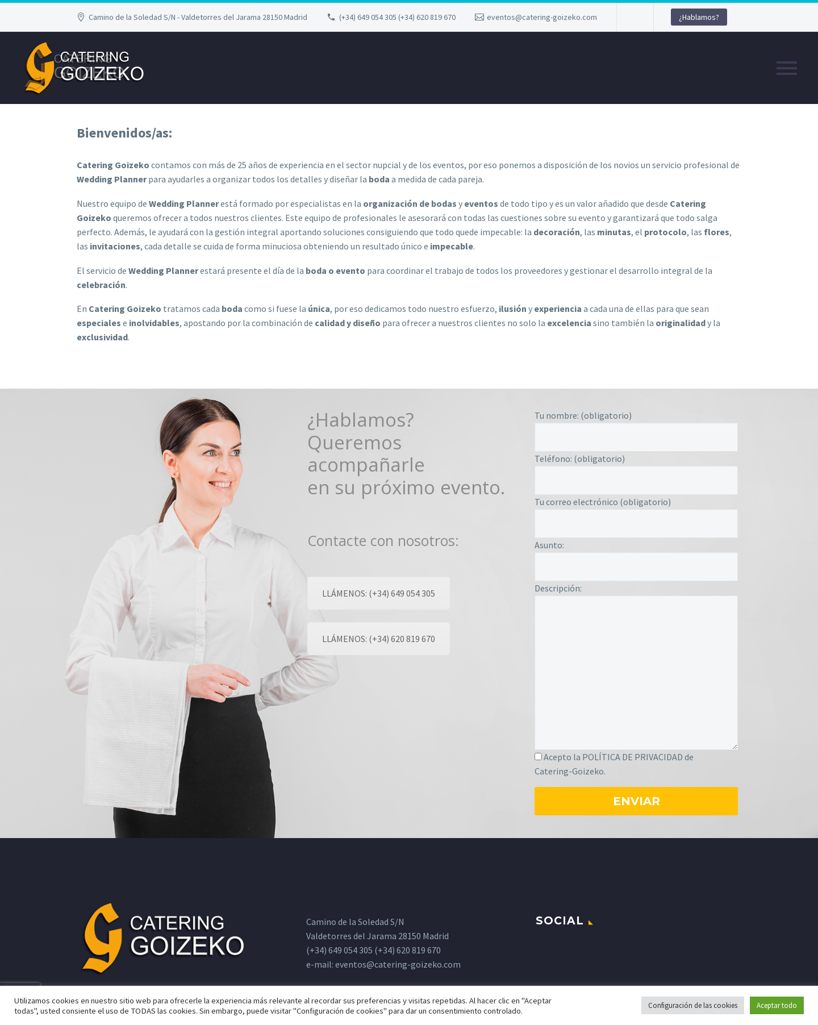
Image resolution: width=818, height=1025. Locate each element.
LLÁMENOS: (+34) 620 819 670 (378, 638)
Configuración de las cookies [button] (692, 1005)
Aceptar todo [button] (777, 1005)
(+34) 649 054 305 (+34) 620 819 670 (397, 17)
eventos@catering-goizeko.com (542, 17)
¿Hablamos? (699, 17)
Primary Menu (787, 68)
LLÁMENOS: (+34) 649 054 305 (378, 593)
